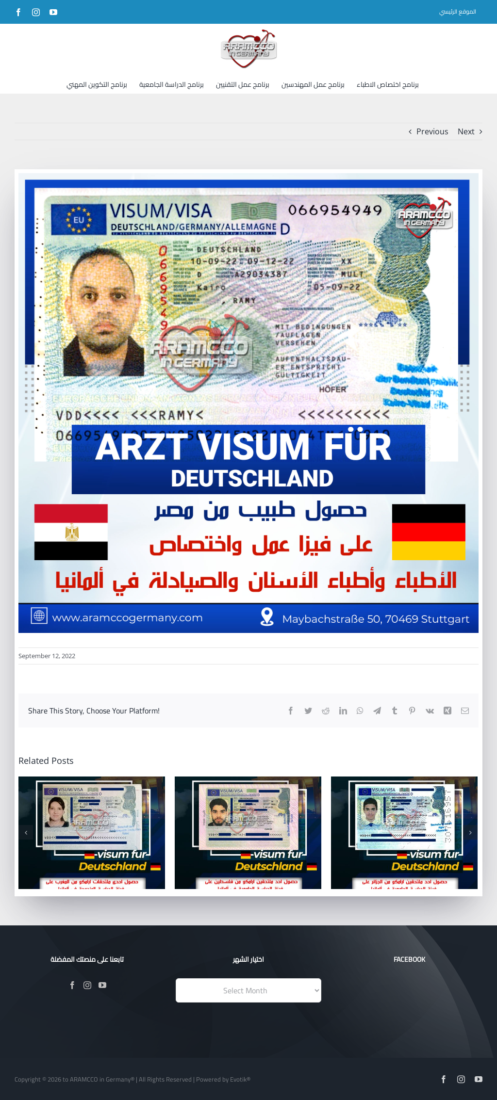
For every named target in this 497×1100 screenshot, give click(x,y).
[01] (248, 403)
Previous (432, 131)
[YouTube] (102, 985)
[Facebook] (72, 985)
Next (466, 131)
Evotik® (240, 1079)
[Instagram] (87, 985)
